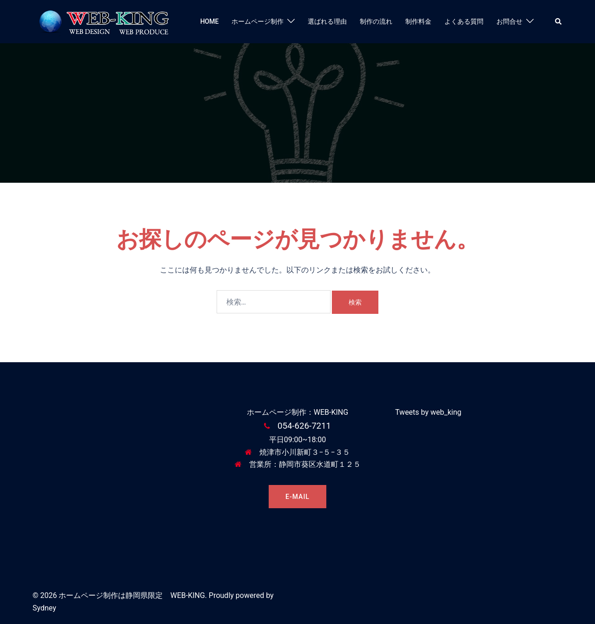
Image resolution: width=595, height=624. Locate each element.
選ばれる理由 (327, 21)
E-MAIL (297, 496)
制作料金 (418, 21)
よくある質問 (463, 21)
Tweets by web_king (428, 412)
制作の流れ (376, 21)
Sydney (44, 608)
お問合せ (509, 21)
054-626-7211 (304, 426)
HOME (209, 21)
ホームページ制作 (257, 21)
